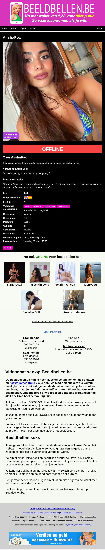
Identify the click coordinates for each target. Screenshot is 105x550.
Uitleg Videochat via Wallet (43, 508)
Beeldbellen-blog (66, 508)
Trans (13, 28)
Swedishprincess (73, 312)
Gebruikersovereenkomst (33, 513)
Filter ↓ (100, 28)
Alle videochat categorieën (36, 210)
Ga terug (7, 248)
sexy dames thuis (23, 382)
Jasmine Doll (31, 312)
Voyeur (23, 28)
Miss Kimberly (39, 284)
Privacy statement (52, 513)
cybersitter (70, 525)
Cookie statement (67, 513)
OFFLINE (52, 149)
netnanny (87, 525)
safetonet (79, 525)
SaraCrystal (14, 284)
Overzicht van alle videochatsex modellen (52, 321)
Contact (78, 513)
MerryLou (90, 284)
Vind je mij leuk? (11, 135)
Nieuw (33, 28)
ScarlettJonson (65, 284)
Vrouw (4, 28)
